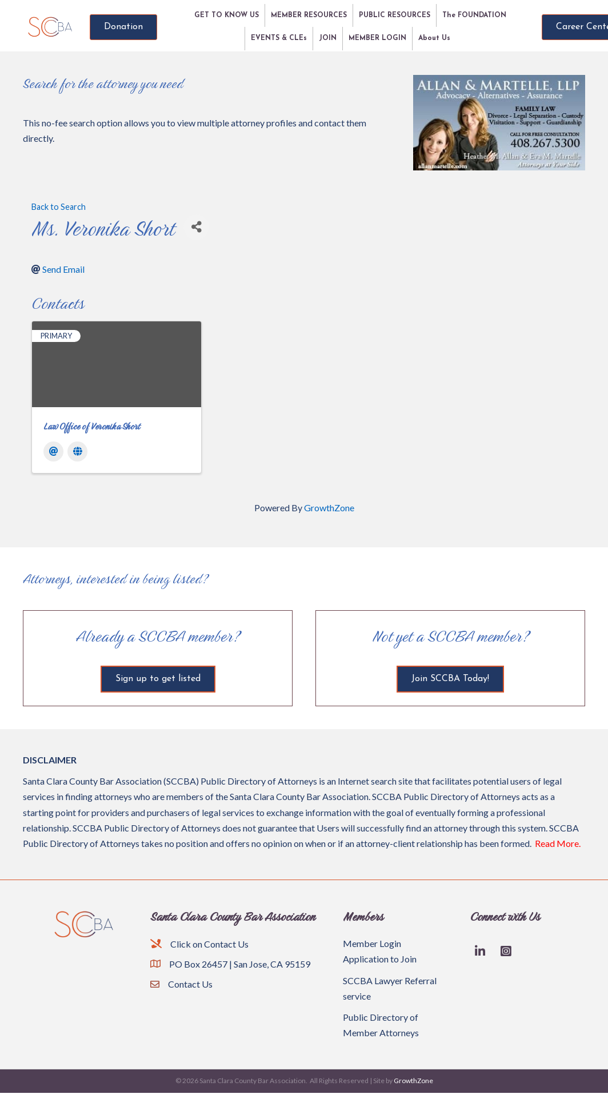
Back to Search (58, 207)
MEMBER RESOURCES (309, 15)
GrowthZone (329, 507)
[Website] (77, 451)
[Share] (196, 227)
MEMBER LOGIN (377, 38)
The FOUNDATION (474, 15)
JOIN (328, 38)
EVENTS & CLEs (279, 38)
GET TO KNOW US (226, 15)
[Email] (53, 451)
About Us (434, 38)
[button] (123, 27)
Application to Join (380, 958)
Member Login (372, 943)
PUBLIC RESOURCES (394, 15)
